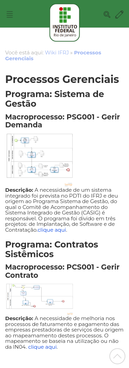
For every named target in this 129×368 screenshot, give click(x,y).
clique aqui (51, 230)
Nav (10, 14)
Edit (119, 14)
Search (107, 14)
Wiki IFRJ (57, 52)
